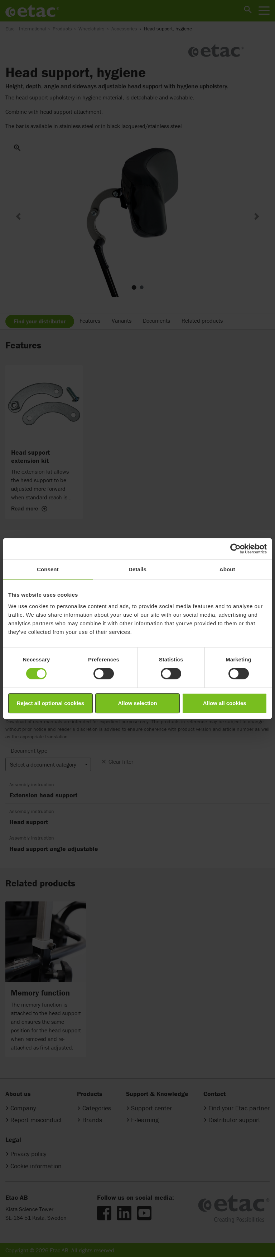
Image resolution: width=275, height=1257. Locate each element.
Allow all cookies (224, 703)
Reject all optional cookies (50, 703)
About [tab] (227, 569)
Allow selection (137, 703)
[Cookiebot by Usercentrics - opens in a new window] (235, 548)
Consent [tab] (48, 569)
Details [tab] (137, 569)
